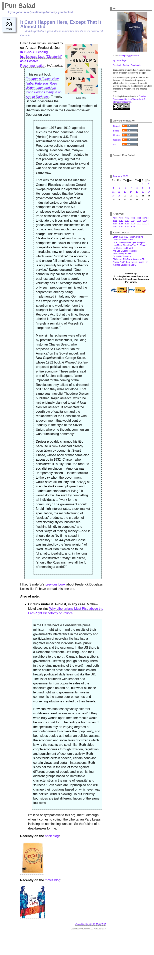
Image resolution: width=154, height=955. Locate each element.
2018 (121, 224)
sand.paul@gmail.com (129, 56)
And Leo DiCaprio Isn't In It (124, 251)
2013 (127, 221)
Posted (90, 924)
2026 (133, 226)
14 (131, 192)
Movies (116, 135)
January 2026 (120, 176)
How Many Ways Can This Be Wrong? (130, 245)
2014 (133, 221)
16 (143, 192)
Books (116, 131)
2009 (139, 218)
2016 (145, 221)
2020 (133, 224)
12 (119, 192)
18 (113, 196)
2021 (139, 224)
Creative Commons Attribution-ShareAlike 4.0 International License (129, 99)
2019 (127, 224)
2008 (133, 218)
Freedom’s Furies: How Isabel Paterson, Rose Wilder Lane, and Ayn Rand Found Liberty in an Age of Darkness (44, 88)
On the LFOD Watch (122, 256)
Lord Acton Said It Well (123, 248)
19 (119, 196)
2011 (115, 221)
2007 (127, 218)
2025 (127, 226)
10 (149, 188)
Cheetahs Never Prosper (124, 240)
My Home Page (119, 60)
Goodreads (135, 65)
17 (149, 192)
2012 (121, 221)
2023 (115, 226)
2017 (115, 224)
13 (125, 192)
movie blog (52, 880)
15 (137, 192)
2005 (115, 218)
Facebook (117, 65)
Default (116, 126)
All (114, 144)
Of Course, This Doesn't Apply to (129, 259)
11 (113, 192)
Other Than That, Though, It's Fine (128, 237)
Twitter (126, 65)
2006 (121, 218)
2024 (121, 226)
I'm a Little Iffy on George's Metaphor (129, 242)
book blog (52, 836)
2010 (145, 218)
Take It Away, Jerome (122, 254)
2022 (145, 224)
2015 (139, 221)
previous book (56, 584)
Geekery (117, 140)
